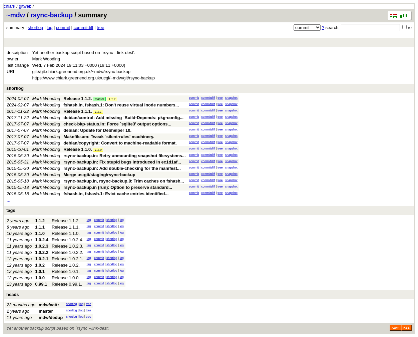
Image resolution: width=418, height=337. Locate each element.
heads (12, 294)
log (49, 27)
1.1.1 (98, 111)
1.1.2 (112, 99)
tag (89, 220)
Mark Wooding (46, 98)
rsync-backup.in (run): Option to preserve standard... (117, 187)
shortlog (35, 27)
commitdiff (83, 27)
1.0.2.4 (41, 239)
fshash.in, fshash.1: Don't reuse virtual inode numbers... (121, 104)
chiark (9, 6)
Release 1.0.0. (66, 277)
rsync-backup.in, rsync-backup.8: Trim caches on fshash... (123, 181)
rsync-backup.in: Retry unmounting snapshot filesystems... (124, 155)
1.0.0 (40, 277)
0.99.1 (41, 284)
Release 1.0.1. (66, 271)
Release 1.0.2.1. (67, 258)
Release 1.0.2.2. (67, 252)
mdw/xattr (49, 304)
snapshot (231, 97)
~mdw (15, 15)
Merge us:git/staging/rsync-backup (99, 174)
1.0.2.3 (41, 246)
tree (100, 27)
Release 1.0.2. (66, 265)
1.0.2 (40, 265)
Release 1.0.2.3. (67, 246)
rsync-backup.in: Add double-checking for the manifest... (121, 168)
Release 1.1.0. (77, 149)
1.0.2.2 (41, 252)
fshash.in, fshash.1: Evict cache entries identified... (115, 193)
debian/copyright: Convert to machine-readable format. (120, 142)
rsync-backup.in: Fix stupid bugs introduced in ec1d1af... (122, 161)
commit (63, 27)
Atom (395, 327)
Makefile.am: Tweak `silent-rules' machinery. (108, 136)
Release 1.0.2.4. (67, 239)
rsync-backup (51, 15)
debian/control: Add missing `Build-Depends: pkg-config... (123, 117)
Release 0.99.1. (67, 284)
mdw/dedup (51, 317)
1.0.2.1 (41, 258)
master (99, 99)
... (8, 200)
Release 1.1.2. (77, 98)
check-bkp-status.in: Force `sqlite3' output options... (117, 123)
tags (10, 210)
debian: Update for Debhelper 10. (97, 130)
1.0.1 (40, 271)
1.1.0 (98, 149)
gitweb (25, 6)
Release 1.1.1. (77, 111)
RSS (406, 327)
